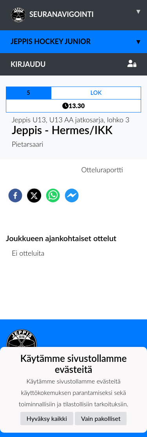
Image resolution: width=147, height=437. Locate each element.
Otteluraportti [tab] (102, 169)
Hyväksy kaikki (47, 418)
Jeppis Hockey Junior (79, 41)
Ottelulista (31, 293)
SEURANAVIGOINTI (79, 11)
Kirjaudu (73, 64)
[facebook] (15, 195)
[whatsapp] (53, 195)
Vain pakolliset (101, 418)
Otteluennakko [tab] (46, 169)
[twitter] (34, 195)
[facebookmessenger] (72, 195)
